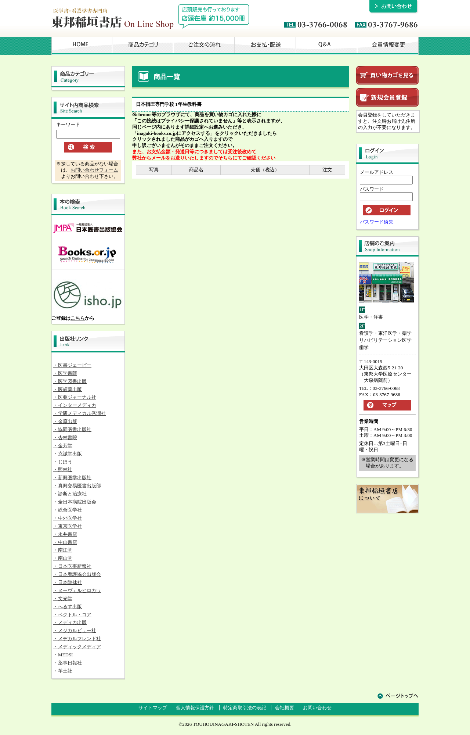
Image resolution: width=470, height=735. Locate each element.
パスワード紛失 (376, 222)
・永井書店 (65, 534)
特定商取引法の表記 (244, 707)
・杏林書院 (65, 437)
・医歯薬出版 (67, 389)
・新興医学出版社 (72, 477)
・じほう (62, 462)
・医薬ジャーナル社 (74, 397)
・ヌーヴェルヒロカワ (77, 590)
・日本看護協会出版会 (77, 574)
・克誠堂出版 (67, 453)
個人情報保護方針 (195, 707)
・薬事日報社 (67, 663)
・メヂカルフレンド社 (77, 638)
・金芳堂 (62, 445)
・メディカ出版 (70, 622)
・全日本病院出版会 (74, 502)
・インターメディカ (74, 405)
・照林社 (62, 469)
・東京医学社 (67, 526)
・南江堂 (62, 550)
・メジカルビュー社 (74, 630)
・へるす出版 (67, 606)
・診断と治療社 (70, 493)
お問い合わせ (317, 707)
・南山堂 (62, 558)
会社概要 (284, 707)
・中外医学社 (67, 518)
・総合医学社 (67, 510)
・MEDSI (63, 654)
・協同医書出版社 (72, 429)
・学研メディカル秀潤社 (79, 413)
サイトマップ (152, 707)
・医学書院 (65, 373)
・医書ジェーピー (72, 365)
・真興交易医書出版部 (77, 485)
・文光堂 (62, 598)
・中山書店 (65, 542)
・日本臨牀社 (67, 582)
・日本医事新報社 (72, 566)
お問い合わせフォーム (94, 170)
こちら (77, 318)
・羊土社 (62, 671)
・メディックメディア (77, 646)
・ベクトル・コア (72, 614)
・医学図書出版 (70, 381)
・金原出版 (65, 421)
